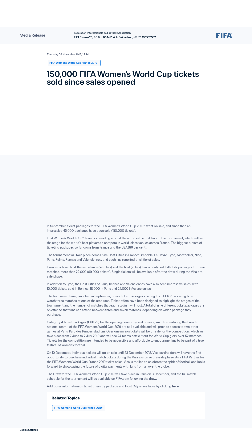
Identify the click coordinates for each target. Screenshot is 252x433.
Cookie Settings (29, 429)
